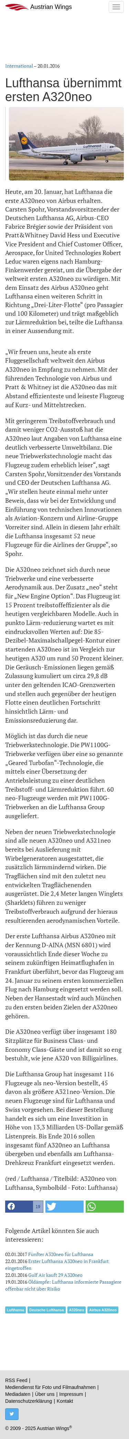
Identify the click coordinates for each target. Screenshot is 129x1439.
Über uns (45, 1394)
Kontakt (65, 1401)
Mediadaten (17, 1394)
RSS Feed (16, 1380)
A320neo (76, 1310)
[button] (24, 1207)
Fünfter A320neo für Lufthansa (60, 1254)
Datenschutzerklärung (28, 1401)
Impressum (71, 1394)
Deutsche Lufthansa (46, 1310)
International (19, 65)
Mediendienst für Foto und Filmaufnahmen (50, 1387)
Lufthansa (15, 1310)
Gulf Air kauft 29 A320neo (55, 1275)
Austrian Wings (38, 7)
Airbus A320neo (103, 1310)
